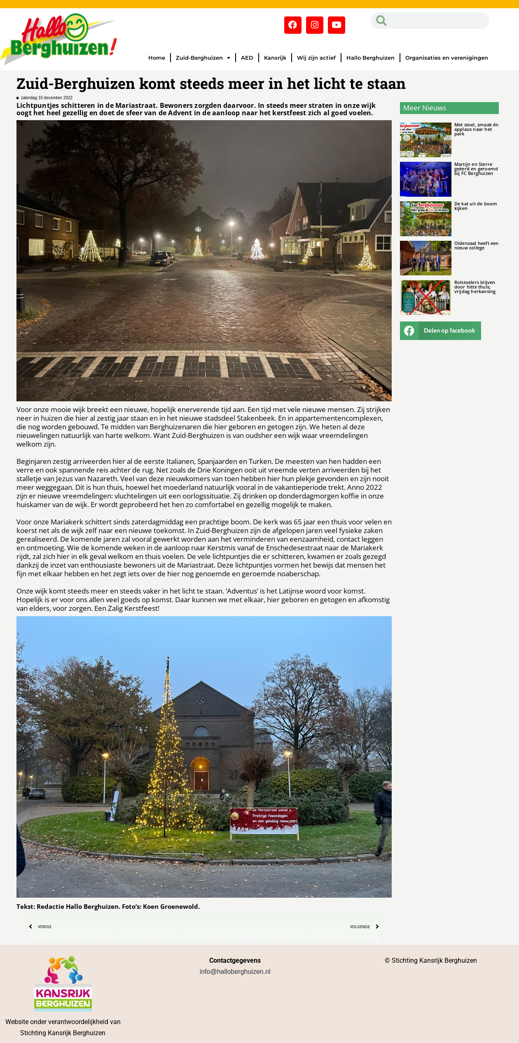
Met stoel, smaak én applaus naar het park (476, 129)
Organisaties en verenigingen (446, 57)
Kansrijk (275, 57)
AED (247, 57)
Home (156, 57)
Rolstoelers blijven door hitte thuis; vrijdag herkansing (475, 286)
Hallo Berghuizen (370, 57)
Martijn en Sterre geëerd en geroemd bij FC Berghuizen (476, 168)
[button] (441, 330)
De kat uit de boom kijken (476, 205)
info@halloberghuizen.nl (235, 971)
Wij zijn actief (316, 57)
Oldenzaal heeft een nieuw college (476, 245)
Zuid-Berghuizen (203, 58)
